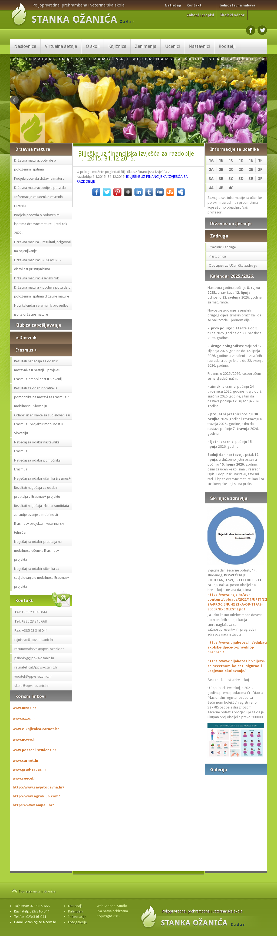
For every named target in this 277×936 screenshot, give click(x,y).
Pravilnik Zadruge (222, 247)
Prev (14, 100)
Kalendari (75, 911)
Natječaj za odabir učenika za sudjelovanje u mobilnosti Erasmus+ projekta (41, 578)
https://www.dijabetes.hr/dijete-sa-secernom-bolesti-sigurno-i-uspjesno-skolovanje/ (235, 666)
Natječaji (173, 5)
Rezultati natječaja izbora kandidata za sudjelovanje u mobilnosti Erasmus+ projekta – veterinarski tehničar (41, 519)
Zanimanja (145, 46)
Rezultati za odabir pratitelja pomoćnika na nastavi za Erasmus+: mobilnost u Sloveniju (41, 397)
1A (211, 160)
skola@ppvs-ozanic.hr (31, 686)
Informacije (77, 917)
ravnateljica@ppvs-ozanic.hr (36, 667)
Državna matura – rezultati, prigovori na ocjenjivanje (42, 246)
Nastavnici (199, 46)
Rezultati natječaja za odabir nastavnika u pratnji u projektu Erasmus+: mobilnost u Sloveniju (39, 370)
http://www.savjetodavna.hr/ (38, 787)
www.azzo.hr (24, 718)
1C (231, 160)
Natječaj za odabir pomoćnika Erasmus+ (37, 464)
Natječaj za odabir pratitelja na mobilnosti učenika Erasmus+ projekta (38, 550)
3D (241, 178)
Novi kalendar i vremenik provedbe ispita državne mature (41, 309)
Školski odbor (232, 15)
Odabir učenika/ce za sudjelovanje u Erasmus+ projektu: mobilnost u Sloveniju (42, 424)
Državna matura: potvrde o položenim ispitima (35, 164)
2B (221, 169)
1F (260, 160)
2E (251, 169)
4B (221, 187)
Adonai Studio (116, 906)
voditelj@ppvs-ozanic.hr (33, 676)
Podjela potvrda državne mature (39, 178)
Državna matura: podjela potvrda (40, 188)
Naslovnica (25, 46)
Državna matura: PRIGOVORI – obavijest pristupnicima (37, 264)
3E (251, 178)
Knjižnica (117, 46)
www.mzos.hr (24, 708)
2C (231, 169)
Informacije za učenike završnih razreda (38, 201)
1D (241, 160)
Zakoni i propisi (200, 15)
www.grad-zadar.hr (29, 769)
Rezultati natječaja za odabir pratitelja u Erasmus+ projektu (37, 492)
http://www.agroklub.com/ (36, 796)
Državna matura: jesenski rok (36, 278)
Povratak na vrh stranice (37, 891)
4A (211, 187)
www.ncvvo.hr (25, 739)
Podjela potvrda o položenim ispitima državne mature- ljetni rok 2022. (40, 224)
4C (231, 187)
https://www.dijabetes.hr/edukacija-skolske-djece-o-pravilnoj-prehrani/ (235, 647)
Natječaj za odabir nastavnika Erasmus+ (37, 446)
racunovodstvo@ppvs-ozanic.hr (39, 649)
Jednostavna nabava (237, 5)
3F (260, 178)
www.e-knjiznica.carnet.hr (36, 729)
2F (260, 169)
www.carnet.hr (26, 760)
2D (241, 169)
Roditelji (227, 46)
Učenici (172, 46)
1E (251, 160)
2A (211, 169)
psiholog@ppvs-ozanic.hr (34, 658)
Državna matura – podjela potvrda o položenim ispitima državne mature (42, 291)
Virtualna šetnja (61, 46)
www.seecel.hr (25, 778)
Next (260, 100)
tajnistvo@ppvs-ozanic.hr (34, 640)
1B (221, 160)
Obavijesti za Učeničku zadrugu (233, 265)
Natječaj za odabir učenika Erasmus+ (42, 478)
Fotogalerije (77, 922)
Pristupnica (217, 256)
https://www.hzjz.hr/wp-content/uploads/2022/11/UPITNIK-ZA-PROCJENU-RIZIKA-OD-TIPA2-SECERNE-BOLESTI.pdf (235, 602)
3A (211, 178)
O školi (93, 46)
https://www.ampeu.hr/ (33, 805)
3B (221, 178)
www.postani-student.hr (34, 750)
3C (231, 178)
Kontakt (194, 5)
